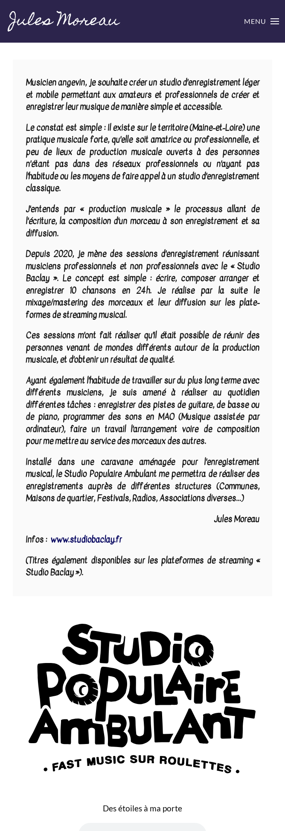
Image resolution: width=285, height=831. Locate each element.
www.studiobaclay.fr (86, 540)
